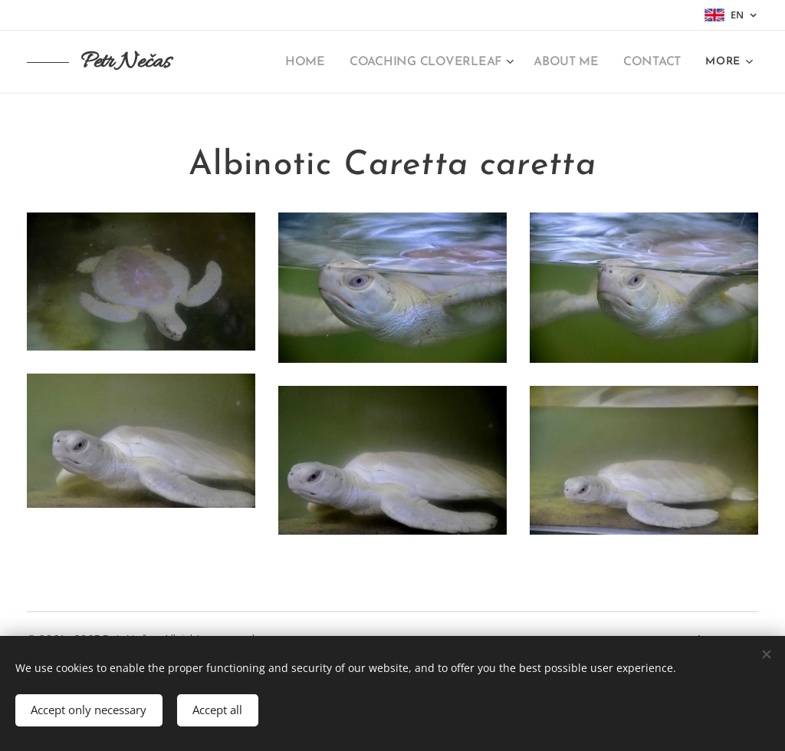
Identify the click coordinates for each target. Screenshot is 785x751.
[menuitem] (323, 62)
